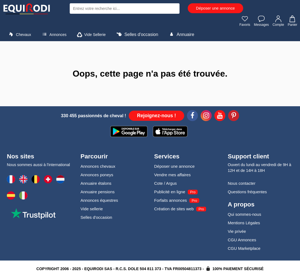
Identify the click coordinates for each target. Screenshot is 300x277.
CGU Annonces (242, 239)
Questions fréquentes (247, 191)
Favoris (244, 21)
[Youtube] (219, 116)
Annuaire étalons (95, 183)
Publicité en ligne (169, 191)
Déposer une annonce (215, 8)
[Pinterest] (233, 116)
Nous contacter (242, 183)
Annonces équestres (99, 200)
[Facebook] (192, 116)
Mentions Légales (244, 222)
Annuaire (181, 34)
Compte (278, 21)
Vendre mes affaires (172, 174)
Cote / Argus (165, 183)
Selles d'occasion (136, 34)
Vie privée (237, 231)
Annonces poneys (96, 174)
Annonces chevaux (97, 166)
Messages (261, 21)
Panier (292, 21)
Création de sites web (174, 208)
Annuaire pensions (97, 191)
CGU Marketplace (244, 248)
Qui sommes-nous (244, 214)
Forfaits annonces (170, 200)
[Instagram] (206, 116)
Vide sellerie (91, 208)
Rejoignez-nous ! (156, 115)
